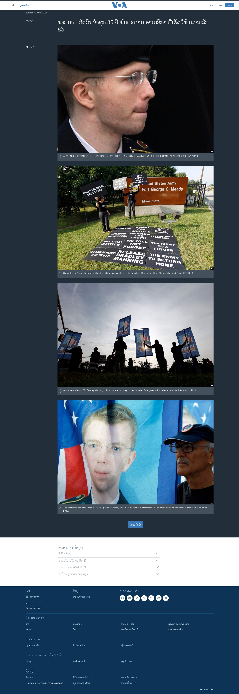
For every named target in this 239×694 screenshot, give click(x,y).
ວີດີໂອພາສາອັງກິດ (33, 608)
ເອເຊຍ (28, 629)
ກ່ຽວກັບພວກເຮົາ (32, 645)
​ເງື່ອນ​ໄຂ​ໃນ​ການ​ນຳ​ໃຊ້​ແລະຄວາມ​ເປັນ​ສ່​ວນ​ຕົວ (44, 683)
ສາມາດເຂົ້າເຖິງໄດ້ (128, 683)
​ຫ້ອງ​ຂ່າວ (29, 677)
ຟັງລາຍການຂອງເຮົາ (81, 596)
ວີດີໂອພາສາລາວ (33, 596)
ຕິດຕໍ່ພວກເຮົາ (79, 645)
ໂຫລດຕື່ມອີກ (135, 525)
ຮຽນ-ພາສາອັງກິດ (175, 629)
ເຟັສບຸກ (29, 661)
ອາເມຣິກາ (77, 624)
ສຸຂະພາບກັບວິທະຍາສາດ (178, 624)
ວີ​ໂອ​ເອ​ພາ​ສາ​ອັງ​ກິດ (81, 677)
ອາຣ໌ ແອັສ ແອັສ (79, 661)
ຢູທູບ (28, 602)
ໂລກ (75, 629)
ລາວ (27, 624)
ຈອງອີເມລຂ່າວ (127, 661)
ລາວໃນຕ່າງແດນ (128, 624)
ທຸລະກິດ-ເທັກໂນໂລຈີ (129, 629)
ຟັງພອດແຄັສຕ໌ (127, 645)
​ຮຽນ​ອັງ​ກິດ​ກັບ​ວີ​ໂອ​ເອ (81, 683)
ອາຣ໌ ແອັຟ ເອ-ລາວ (129, 677)
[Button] (30, 48)
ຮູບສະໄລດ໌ (25, 5)
